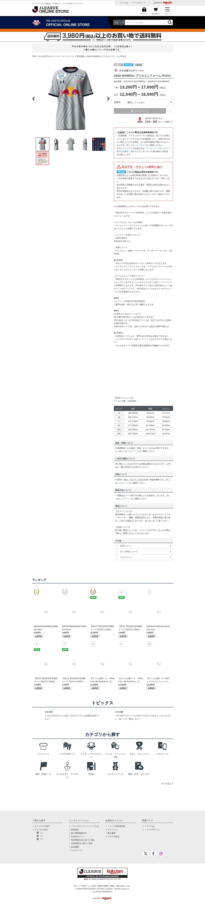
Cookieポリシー (78, 836)
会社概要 (75, 847)
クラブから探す (41, 830)
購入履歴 (112, 833)
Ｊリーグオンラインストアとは (85, 826)
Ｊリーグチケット (138, 3)
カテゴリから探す (42, 826)
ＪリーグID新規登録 (116, 826)
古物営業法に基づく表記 (82, 843)
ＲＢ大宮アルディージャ (49, 56)
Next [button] (108, 99)
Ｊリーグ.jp (123, 3)
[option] (71, 98)
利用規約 (75, 830)
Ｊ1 (41, 833)
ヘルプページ (140, 145)
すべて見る (166, 783)
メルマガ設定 (113, 836)
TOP (34, 56)
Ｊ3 (41, 839)
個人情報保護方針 (79, 833)
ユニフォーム (68, 56)
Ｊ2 (41, 836)
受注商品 (80, 56)
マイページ (113, 830)
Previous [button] (33, 99)
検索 (170, 22)
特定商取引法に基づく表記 (83, 840)
